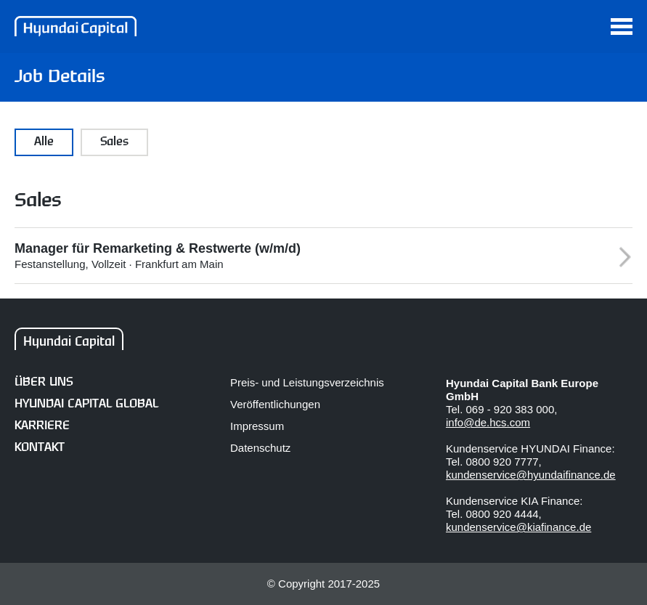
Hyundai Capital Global (86, 404)
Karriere (42, 426)
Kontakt (40, 448)
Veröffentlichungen (275, 404)
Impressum (257, 426)
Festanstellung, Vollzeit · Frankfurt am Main (305, 255)
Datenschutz (260, 448)
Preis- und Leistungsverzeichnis (307, 382)
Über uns (44, 382)
